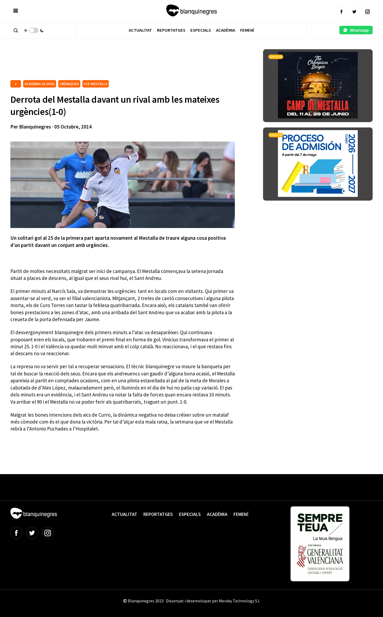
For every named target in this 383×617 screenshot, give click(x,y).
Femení (247, 30)
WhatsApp (356, 30)
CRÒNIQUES (69, 83)
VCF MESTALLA (95, 83)
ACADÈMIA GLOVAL (39, 83)
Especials (200, 30)
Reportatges (171, 30)
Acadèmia (225, 30)
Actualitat (140, 30)
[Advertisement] (107, 64)
